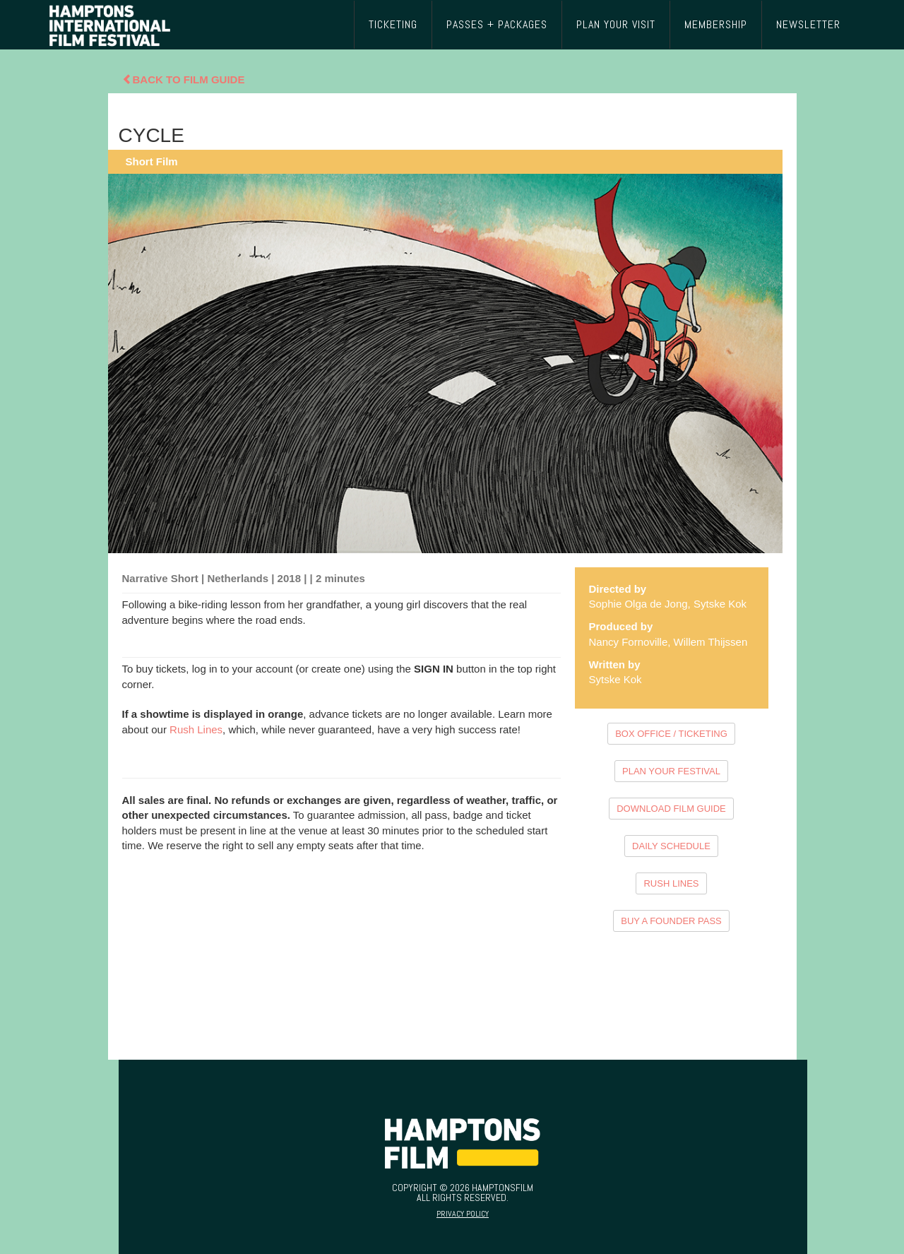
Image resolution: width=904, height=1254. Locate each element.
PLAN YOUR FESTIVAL (671, 771)
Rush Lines (196, 729)
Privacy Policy (462, 1213)
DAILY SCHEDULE (671, 846)
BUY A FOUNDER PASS (671, 921)
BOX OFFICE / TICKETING (671, 733)
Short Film (152, 161)
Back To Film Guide (183, 79)
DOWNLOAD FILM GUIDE (671, 808)
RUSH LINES (670, 883)
